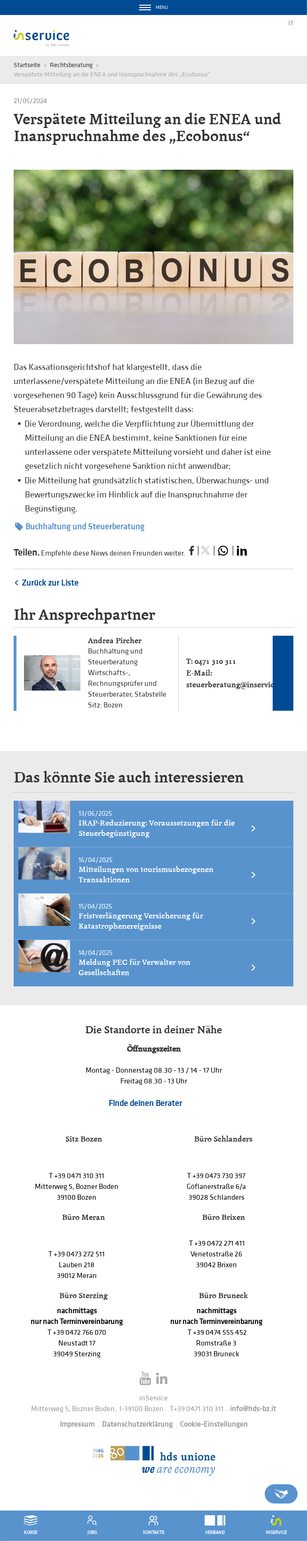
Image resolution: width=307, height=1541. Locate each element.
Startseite (27, 65)
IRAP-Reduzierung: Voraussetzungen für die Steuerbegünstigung (167, 828)
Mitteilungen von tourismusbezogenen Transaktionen (167, 874)
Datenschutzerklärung (137, 1424)
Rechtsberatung (71, 65)
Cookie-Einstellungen (214, 1424)
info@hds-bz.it (253, 1409)
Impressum (77, 1424)
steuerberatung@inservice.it (235, 685)
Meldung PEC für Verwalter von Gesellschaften (167, 967)
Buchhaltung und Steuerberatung (79, 527)
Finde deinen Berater (145, 1103)
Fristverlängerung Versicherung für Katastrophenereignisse (167, 921)
